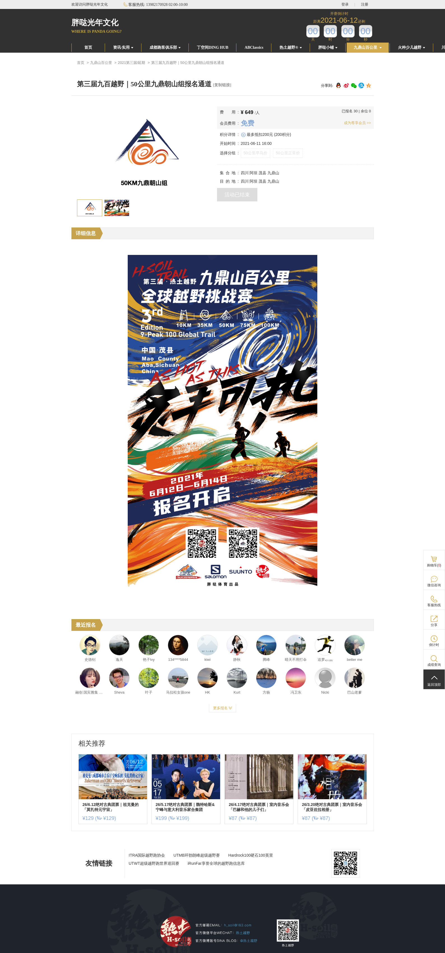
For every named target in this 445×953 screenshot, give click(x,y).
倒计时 (434, 645)
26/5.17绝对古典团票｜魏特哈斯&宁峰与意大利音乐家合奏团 (185, 807)
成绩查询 (434, 665)
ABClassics (253, 47)
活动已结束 (237, 194)
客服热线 (434, 605)
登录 (345, 4)
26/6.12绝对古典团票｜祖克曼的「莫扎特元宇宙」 (111, 807)
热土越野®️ (290, 47)
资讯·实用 (123, 47)
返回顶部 (434, 685)
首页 (88, 47)
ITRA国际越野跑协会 (147, 855)
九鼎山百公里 (368, 47)
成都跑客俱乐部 (165, 47)
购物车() (434, 565)
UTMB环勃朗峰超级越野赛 (196, 855)
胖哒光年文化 (94, 22)
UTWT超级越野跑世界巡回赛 (154, 863)
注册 (364, 4)
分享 (434, 625)
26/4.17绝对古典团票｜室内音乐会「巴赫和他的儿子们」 (259, 807)
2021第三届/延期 (131, 63)
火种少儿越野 (411, 47)
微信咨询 (434, 585)
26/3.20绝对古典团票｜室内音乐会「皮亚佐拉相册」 (332, 807)
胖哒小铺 (327, 47)
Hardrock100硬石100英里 (250, 855)
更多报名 (222, 708)
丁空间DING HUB (212, 47)
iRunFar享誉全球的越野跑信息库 (216, 863)
